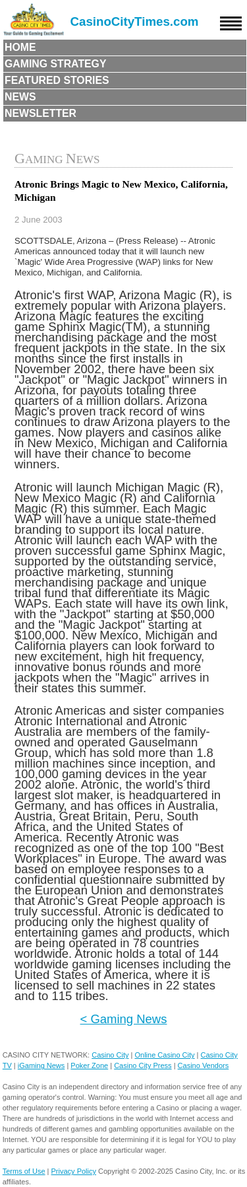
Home (20, 47)
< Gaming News (123, 1019)
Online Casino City (164, 1055)
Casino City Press (142, 1065)
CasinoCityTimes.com (134, 21)
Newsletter (40, 113)
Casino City (110, 1055)
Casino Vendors (203, 1065)
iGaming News (41, 1065)
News (20, 96)
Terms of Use (24, 1171)
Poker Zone (89, 1065)
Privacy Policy (73, 1171)
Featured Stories (57, 80)
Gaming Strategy (55, 63)
